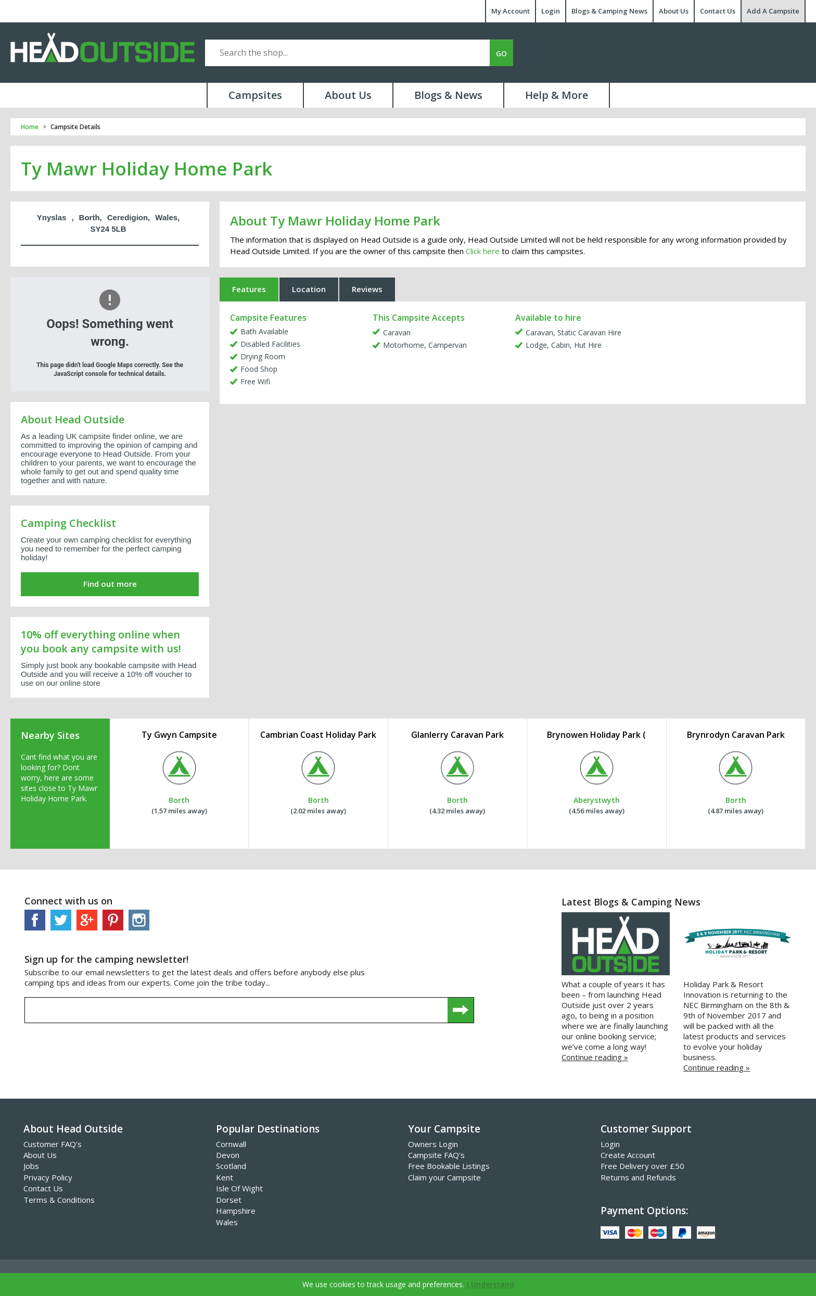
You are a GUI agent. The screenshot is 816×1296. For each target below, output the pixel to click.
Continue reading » (595, 1057)
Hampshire (236, 1210)
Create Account (628, 1155)
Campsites (255, 95)
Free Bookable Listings (449, 1166)
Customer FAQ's (52, 1144)
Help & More (556, 95)
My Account (510, 11)
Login (550, 11)
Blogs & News (448, 95)
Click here (483, 251)
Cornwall (231, 1144)
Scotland (231, 1166)
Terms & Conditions (59, 1199)
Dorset (228, 1199)
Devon (227, 1155)
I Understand (490, 1284)
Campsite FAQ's (436, 1155)
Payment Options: (644, 1210)
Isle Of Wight (239, 1188)
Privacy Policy (47, 1177)
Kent (224, 1177)
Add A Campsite (773, 11)
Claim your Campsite (444, 1177)
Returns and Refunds (638, 1177)
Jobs (31, 1166)
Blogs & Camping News (609, 11)
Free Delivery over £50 (642, 1166)
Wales (227, 1222)
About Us (673, 11)
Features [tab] (249, 289)
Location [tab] (309, 289)
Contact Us (717, 11)
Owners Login (433, 1144)
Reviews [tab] (367, 289)
